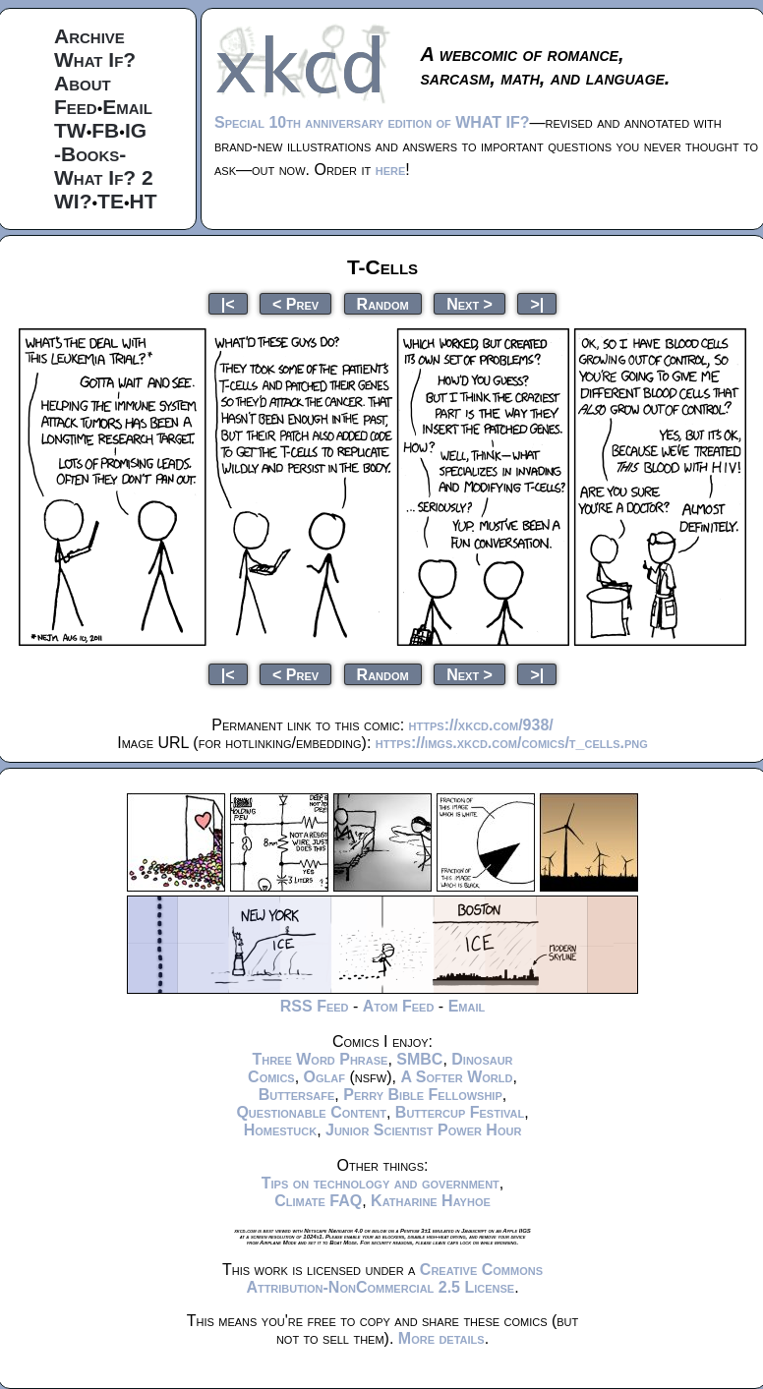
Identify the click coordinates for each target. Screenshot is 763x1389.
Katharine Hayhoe (431, 1200)
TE (110, 201)
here (391, 169)
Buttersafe (297, 1094)
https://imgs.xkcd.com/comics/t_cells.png (512, 742)
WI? (72, 201)
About (82, 83)
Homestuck (281, 1130)
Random (383, 303)
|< (228, 303)
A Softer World (456, 1077)
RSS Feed (314, 1006)
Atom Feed (399, 1006)
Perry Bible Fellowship (422, 1094)
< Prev (295, 303)
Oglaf (324, 1077)
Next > (469, 303)
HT (143, 201)
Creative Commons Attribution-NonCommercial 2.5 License (394, 1278)
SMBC (419, 1059)
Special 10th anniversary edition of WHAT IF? (371, 122)
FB (105, 130)
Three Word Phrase (319, 1059)
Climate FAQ (318, 1200)
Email (127, 106)
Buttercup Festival (459, 1112)
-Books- (90, 154)
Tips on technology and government (380, 1183)
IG (136, 130)
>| (537, 303)
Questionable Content (311, 1112)
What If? (95, 59)
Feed (75, 106)
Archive (89, 36)
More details (441, 1338)
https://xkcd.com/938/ (481, 725)
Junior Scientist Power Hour (423, 1130)
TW (70, 130)
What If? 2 (103, 177)
